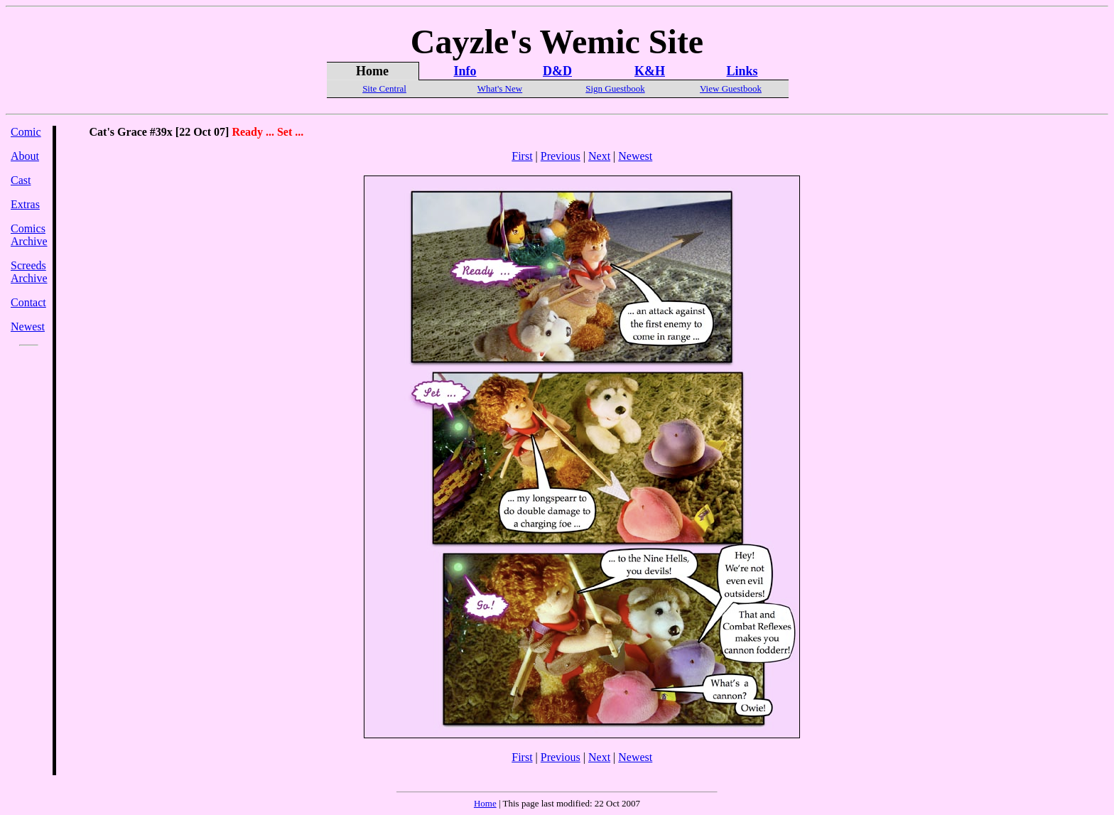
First (522, 156)
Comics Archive (29, 234)
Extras (25, 204)
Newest (28, 326)
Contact (28, 302)
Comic (26, 132)
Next (599, 156)
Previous (560, 156)
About (25, 156)
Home (485, 803)
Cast (21, 180)
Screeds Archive (29, 271)
